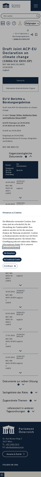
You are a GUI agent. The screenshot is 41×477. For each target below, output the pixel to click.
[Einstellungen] (10, 266)
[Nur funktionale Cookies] (12, 260)
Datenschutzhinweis (11, 247)
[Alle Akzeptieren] (9, 253)
